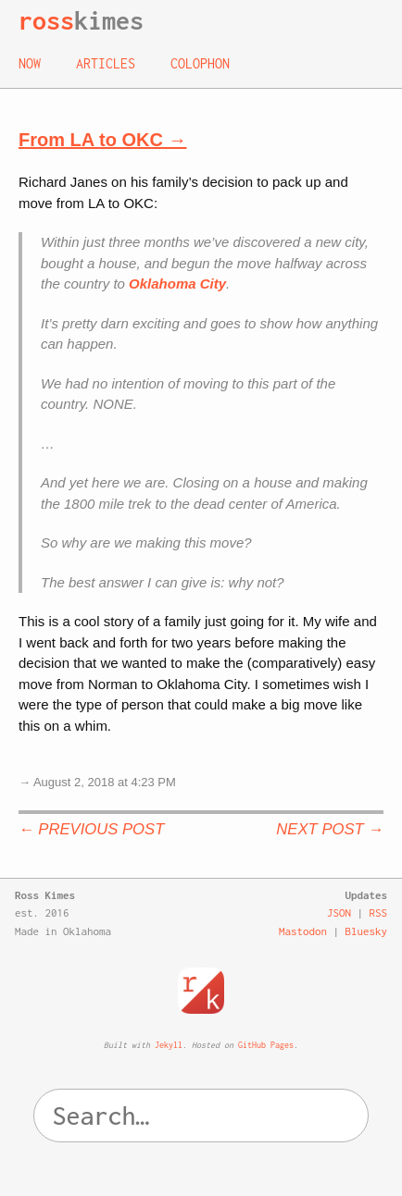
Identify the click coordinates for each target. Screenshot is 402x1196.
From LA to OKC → (102, 139)
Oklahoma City (177, 283)
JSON (339, 912)
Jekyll (168, 1045)
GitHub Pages (266, 1045)
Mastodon (303, 931)
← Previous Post (91, 829)
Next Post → (329, 829)
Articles (105, 63)
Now (30, 63)
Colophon (200, 63)
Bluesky (366, 931)
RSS (379, 912)
